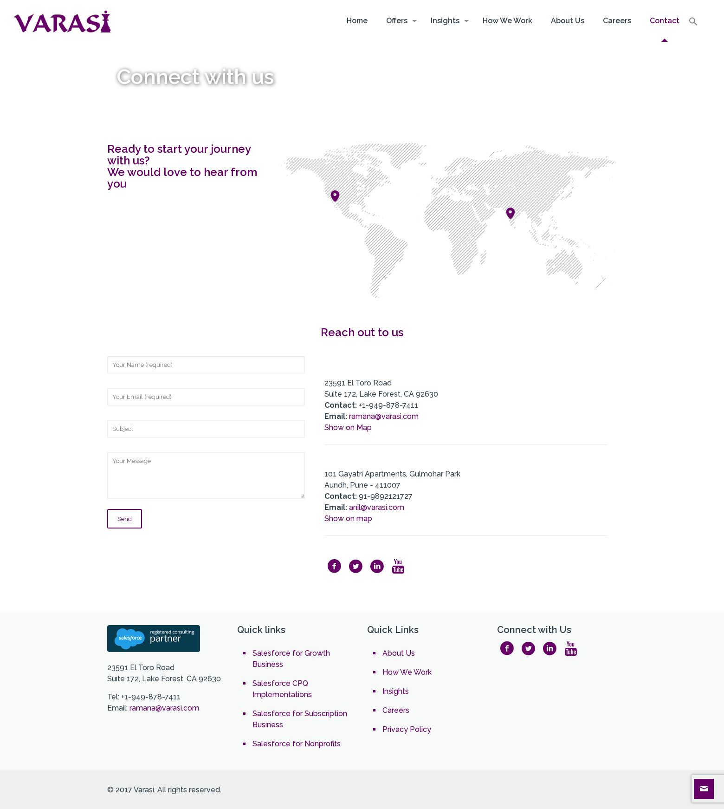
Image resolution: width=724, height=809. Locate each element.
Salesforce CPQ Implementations (282, 689)
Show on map (348, 518)
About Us (398, 653)
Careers (395, 710)
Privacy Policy (406, 729)
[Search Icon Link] (693, 24)
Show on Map (348, 427)
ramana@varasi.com (383, 416)
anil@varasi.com (376, 507)
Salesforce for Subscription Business (299, 719)
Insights (395, 691)
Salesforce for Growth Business (291, 659)
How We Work (407, 672)
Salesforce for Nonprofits (296, 743)
